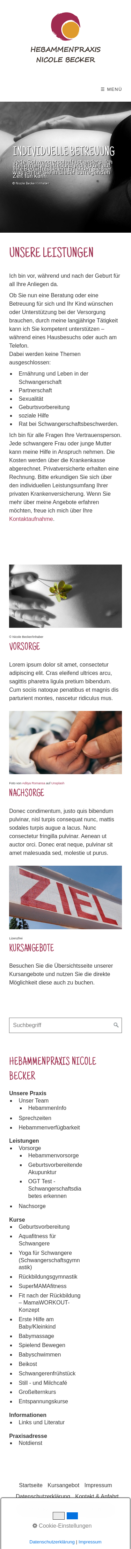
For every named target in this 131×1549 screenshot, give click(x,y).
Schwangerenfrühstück (47, 1373)
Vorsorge (30, 1148)
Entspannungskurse (43, 1401)
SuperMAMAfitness (42, 1286)
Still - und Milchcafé (43, 1383)
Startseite (31, 1485)
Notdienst (30, 1443)
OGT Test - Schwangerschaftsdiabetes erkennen (54, 1188)
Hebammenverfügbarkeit (49, 1127)
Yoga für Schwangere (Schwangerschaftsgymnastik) (49, 1260)
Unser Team (34, 1101)
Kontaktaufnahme (31, 519)
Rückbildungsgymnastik (48, 1277)
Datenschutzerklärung (43, 1496)
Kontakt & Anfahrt (97, 1496)
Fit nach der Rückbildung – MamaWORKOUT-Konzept (49, 1303)
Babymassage (36, 1336)
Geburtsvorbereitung (44, 1227)
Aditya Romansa (33, 783)
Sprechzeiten (35, 1118)
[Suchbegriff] (65, 1025)
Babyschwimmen (40, 1355)
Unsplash (58, 783)
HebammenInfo (47, 1108)
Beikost (28, 1364)
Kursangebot (63, 1485)
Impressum (98, 1485)
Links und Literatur (42, 1422)
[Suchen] (116, 1025)
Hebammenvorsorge (53, 1155)
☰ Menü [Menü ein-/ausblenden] (111, 89)
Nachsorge (32, 1206)
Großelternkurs (37, 1392)
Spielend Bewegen (42, 1345)
